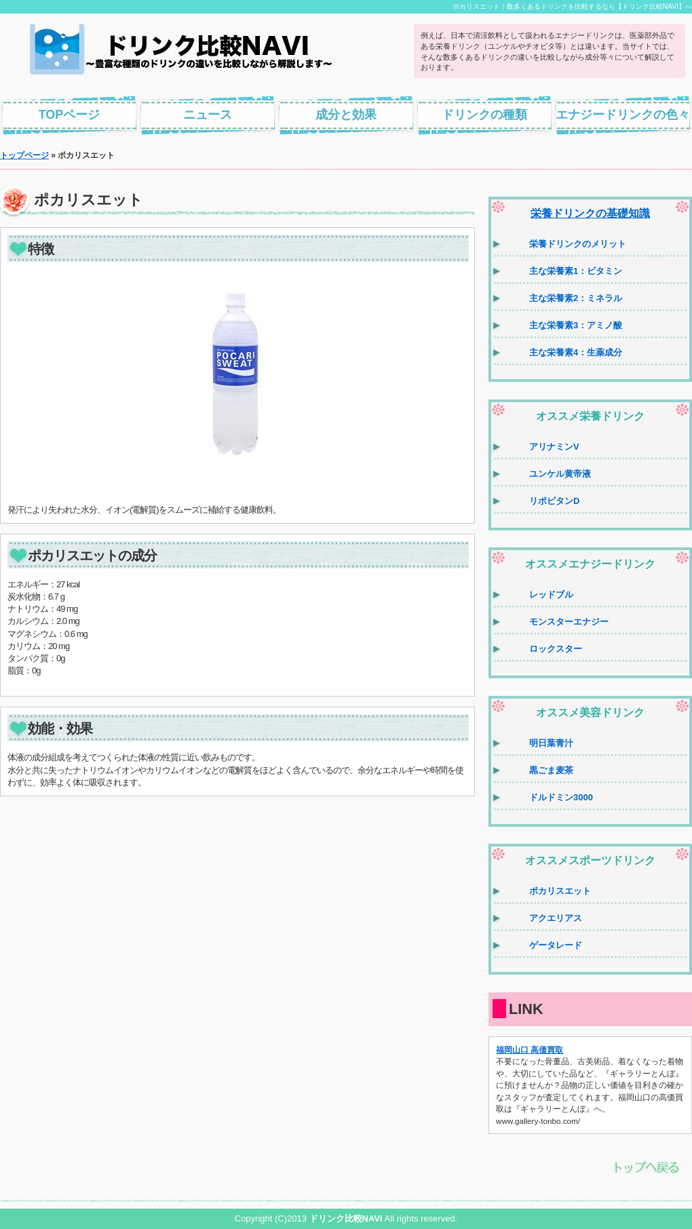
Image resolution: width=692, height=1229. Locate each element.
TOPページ (69, 114)
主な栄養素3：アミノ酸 (575, 325)
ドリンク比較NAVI (346, 1218)
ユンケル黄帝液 (560, 474)
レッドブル (551, 594)
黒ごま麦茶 (551, 770)
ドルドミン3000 (561, 797)
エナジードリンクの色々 (623, 114)
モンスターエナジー (569, 622)
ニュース (207, 114)
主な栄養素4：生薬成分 (575, 352)
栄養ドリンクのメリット (577, 244)
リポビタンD (554, 501)
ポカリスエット (560, 891)
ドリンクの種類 (484, 114)
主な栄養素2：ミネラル (575, 298)
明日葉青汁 (551, 743)
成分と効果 (346, 114)
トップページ (24, 155)
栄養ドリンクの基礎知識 (590, 213)
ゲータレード (555, 945)
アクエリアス (555, 918)
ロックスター (555, 649)
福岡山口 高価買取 (529, 1049)
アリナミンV (554, 447)
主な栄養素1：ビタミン (575, 271)
